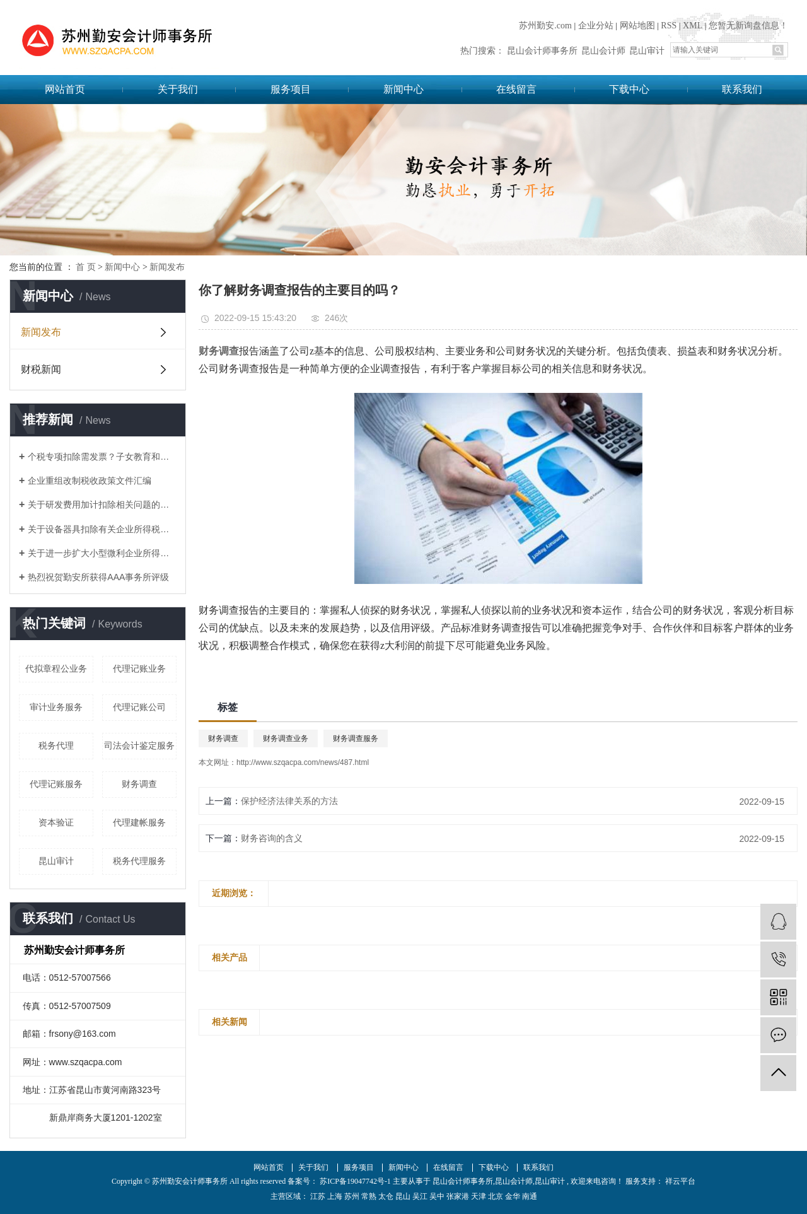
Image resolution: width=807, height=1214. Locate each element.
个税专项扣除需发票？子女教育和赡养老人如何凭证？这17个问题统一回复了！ (102, 457)
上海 (334, 1196)
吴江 (419, 1196)
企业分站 (595, 25)
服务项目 (290, 89)
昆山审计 (647, 50)
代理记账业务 (139, 668)
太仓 (385, 1196)
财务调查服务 (355, 738)
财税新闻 (41, 369)
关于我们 (178, 89)
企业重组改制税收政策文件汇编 (89, 481)
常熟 (368, 1196)
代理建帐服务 (139, 822)
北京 (495, 1196)
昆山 (402, 1196)
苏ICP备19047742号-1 (355, 1181)
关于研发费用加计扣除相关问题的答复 (102, 504)
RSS (668, 25)
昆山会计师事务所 (542, 50)
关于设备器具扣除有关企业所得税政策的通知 (102, 529)
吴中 (436, 1196)
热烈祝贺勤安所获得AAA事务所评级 (98, 577)
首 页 (86, 267)
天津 (478, 1196)
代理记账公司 (139, 707)
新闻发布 (167, 267)
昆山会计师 (603, 50)
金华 (512, 1196)
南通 (529, 1196)
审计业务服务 (56, 707)
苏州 (351, 1196)
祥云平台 (679, 1181)
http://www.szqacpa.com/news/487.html (302, 762)
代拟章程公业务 (56, 668)
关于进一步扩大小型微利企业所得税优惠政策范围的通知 (102, 553)
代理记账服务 (56, 784)
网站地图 (637, 25)
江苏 (317, 1196)
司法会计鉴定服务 (139, 745)
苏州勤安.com (545, 25)
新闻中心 (403, 89)
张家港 (457, 1196)
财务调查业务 (285, 738)
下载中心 (629, 89)
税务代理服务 (139, 861)
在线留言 (516, 89)
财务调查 (139, 784)
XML (692, 25)
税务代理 (56, 745)
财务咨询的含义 (272, 838)
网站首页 (65, 89)
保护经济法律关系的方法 (289, 801)
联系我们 (742, 89)
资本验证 (56, 822)
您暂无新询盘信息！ (748, 25)
